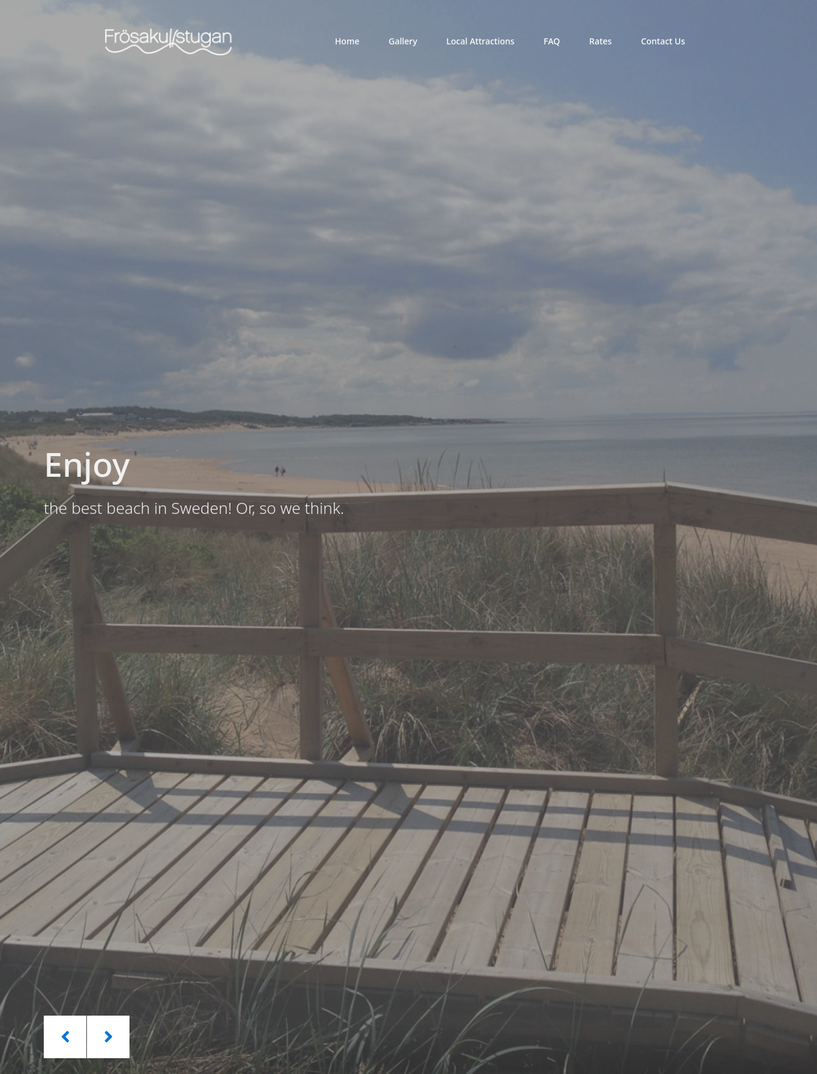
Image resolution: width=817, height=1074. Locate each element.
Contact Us (663, 41)
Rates (600, 41)
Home (347, 41)
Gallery (402, 41)
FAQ (551, 41)
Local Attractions (480, 41)
